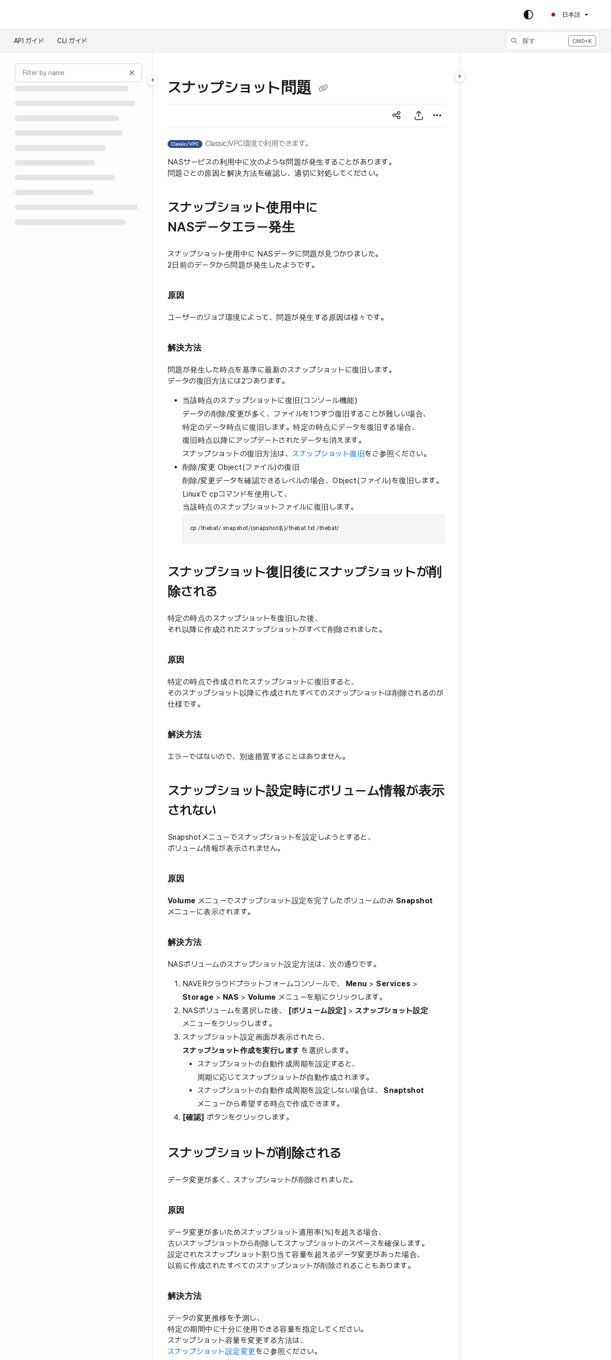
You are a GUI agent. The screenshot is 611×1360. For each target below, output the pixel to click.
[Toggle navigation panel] (152, 80)
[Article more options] (437, 115)
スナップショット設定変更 (212, 1351)
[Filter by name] (78, 73)
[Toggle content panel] (459, 76)
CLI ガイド (72, 41)
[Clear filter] (132, 73)
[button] (553, 41)
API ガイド (29, 41)
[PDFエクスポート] (418, 115)
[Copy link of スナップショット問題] (323, 88)
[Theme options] (528, 14)
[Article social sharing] (396, 115)
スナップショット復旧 (328, 453)
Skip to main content (47, 14)
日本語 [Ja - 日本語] (564, 14)
